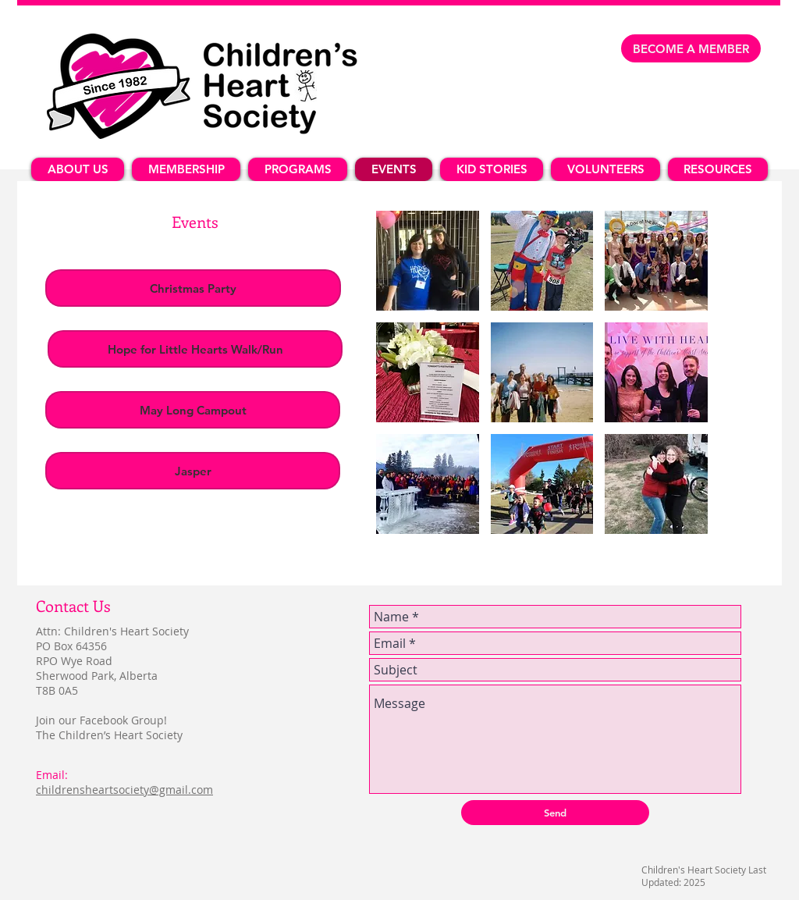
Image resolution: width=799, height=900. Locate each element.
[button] (427, 261)
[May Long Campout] (192, 410)
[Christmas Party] (193, 288)
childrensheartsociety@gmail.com (124, 789)
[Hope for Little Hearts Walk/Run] (195, 349)
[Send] (555, 812)
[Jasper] (192, 470)
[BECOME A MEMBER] (691, 48)
